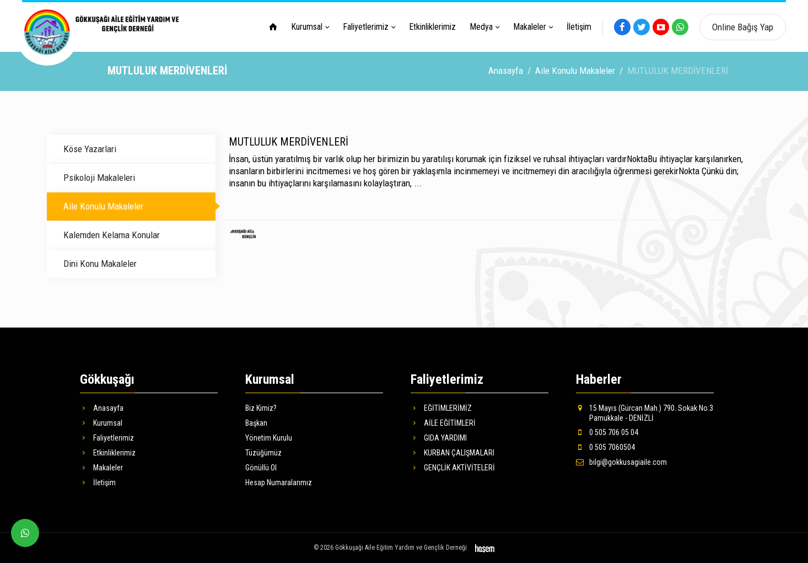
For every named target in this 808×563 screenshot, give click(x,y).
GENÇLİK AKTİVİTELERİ (453, 467)
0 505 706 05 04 (607, 432)
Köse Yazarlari (89, 148)
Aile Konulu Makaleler (575, 70)
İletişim (579, 27)
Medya (481, 27)
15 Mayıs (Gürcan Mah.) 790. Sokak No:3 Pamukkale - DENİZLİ (644, 412)
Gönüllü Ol (261, 467)
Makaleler (529, 27)
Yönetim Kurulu (268, 437)
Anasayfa (505, 70)
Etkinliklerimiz (432, 27)
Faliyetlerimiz (366, 27)
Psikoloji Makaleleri (99, 177)
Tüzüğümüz (263, 452)
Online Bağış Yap (742, 27)
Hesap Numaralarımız (278, 482)
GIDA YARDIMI (439, 437)
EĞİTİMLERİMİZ (441, 407)
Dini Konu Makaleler (100, 263)
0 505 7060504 (605, 447)
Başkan (256, 422)
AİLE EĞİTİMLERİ (443, 422)
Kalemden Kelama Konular (111, 234)
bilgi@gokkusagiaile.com (621, 462)
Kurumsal (306, 27)
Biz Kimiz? (261, 407)
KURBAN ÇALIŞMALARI (452, 452)
